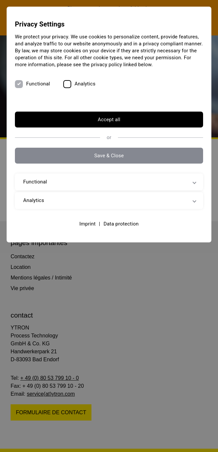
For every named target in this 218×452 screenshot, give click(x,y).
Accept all (109, 120)
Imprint (87, 224)
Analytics (85, 84)
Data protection (120, 224)
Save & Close (109, 156)
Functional (38, 84)
